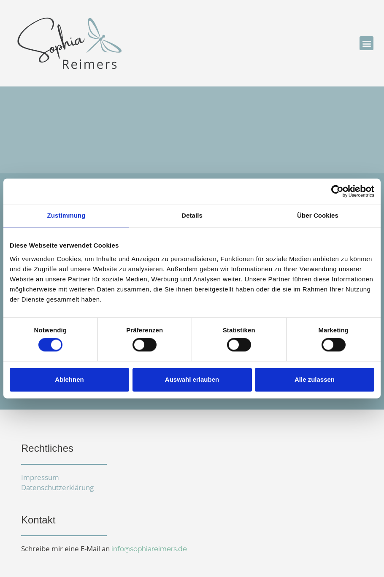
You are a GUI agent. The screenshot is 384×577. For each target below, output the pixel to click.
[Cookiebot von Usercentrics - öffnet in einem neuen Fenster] (337, 191)
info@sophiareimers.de (149, 549)
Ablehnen (69, 379)
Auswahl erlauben (192, 379)
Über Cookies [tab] (317, 215)
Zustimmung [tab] (66, 215)
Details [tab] (192, 215)
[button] (366, 43)
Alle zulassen (315, 379)
